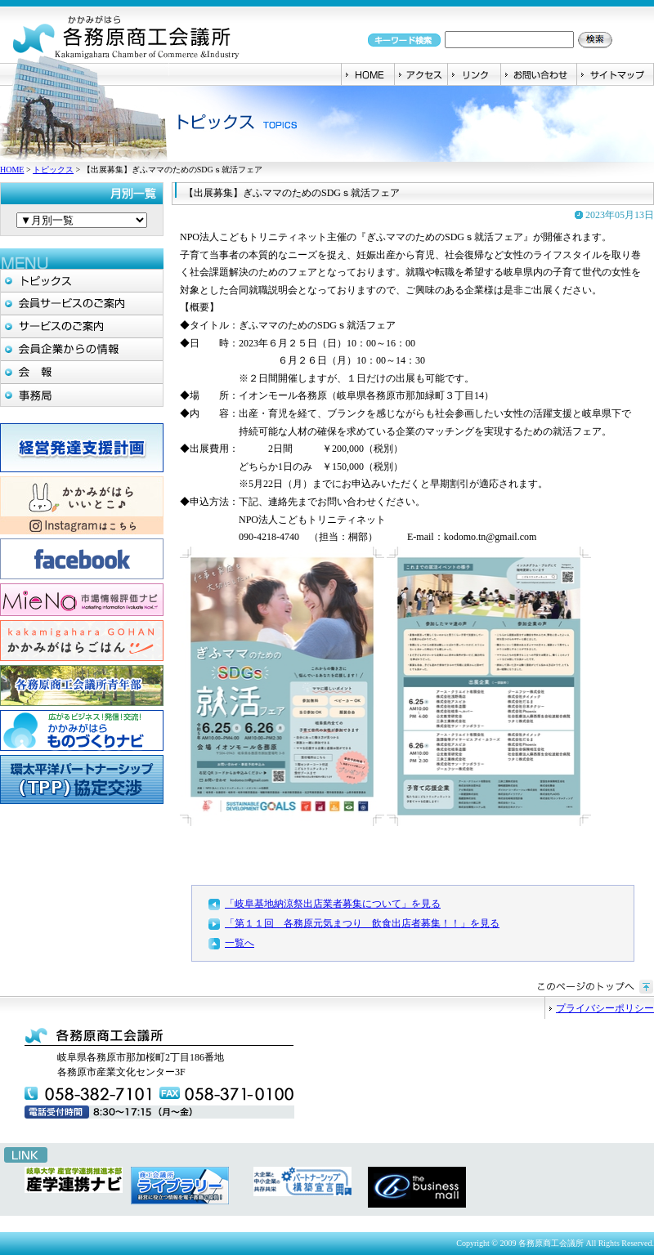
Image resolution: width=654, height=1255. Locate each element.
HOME (12, 169)
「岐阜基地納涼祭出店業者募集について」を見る (333, 903)
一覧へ (239, 943)
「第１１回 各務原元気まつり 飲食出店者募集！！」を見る (362, 923)
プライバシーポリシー (605, 1008)
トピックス (53, 169)
